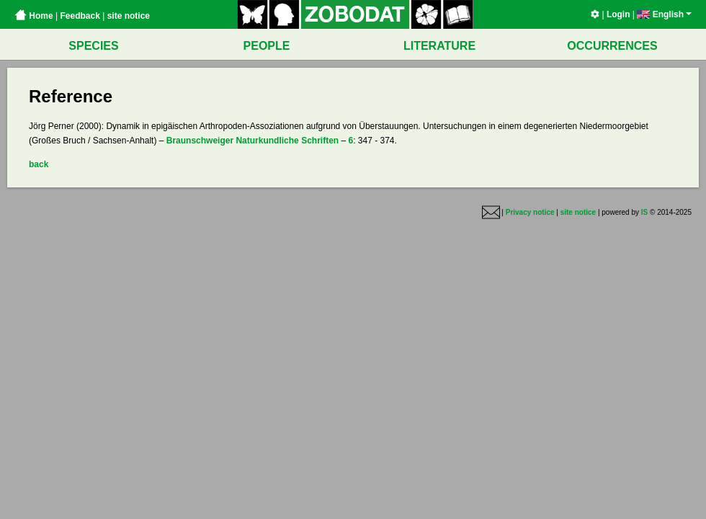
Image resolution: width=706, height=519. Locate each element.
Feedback (79, 16)
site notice (128, 16)
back (38, 164)
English (664, 14)
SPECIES (93, 46)
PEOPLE (266, 46)
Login (618, 14)
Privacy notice (530, 212)
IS (644, 212)
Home (33, 16)
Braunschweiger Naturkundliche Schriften (252, 141)
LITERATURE (439, 46)
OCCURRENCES (612, 46)
